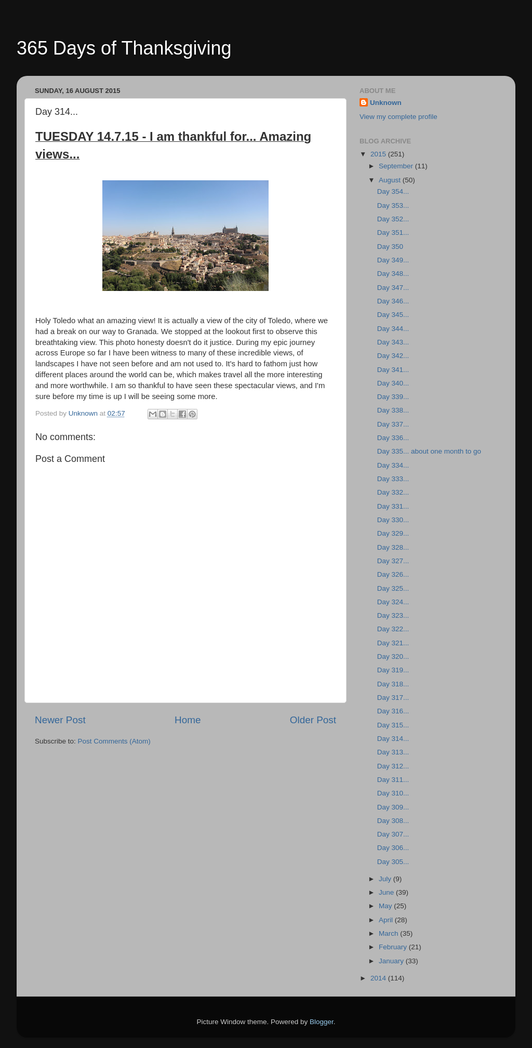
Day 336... (393, 438)
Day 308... (393, 821)
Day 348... (393, 273)
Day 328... (393, 547)
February (394, 947)
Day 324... (393, 602)
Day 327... (393, 561)
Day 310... (393, 793)
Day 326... (393, 574)
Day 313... (393, 752)
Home (188, 719)
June (387, 892)
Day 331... (393, 506)
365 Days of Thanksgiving (124, 48)
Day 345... (393, 315)
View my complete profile (398, 117)
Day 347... (393, 287)
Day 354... (393, 191)
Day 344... (393, 329)
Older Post (313, 719)
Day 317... (393, 697)
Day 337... (393, 424)
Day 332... (393, 492)
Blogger (322, 1022)
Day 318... (393, 684)
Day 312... (393, 766)
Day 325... (393, 588)
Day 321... (393, 643)
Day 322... (393, 629)
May (386, 906)
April (387, 920)
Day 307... (393, 834)
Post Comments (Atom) (114, 741)
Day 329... (393, 533)
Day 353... (393, 205)
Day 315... (393, 725)
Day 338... (393, 410)
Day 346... (393, 301)
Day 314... (393, 738)
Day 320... (393, 656)
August (391, 180)
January (392, 961)
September (397, 166)
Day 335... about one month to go (429, 451)
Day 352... (393, 219)
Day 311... (393, 780)
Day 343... (393, 342)
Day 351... (393, 232)
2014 (379, 978)
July (386, 879)
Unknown (386, 103)
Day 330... (393, 520)
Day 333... (393, 479)
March (389, 933)
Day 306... (393, 848)
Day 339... (393, 397)
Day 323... (393, 615)
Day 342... (393, 356)
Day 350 (390, 246)
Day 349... (393, 260)
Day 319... (393, 670)
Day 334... (393, 465)
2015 (379, 154)
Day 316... (393, 711)
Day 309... (393, 807)
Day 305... (393, 862)
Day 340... (393, 383)
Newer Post (60, 719)
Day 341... (393, 370)
